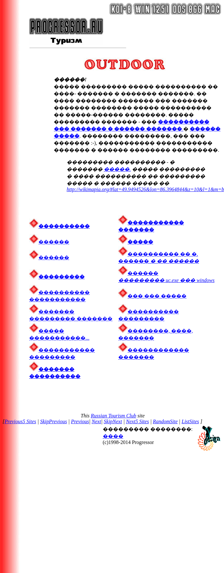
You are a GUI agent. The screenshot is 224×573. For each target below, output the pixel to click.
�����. (117, 169)
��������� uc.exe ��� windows (166, 280)
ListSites (190, 421)
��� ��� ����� (157, 296)
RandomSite (165, 421)
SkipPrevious (53, 421)
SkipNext (113, 421)
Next (96, 421)
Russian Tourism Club (113, 415)
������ (49, 242)
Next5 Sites (137, 421)
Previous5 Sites (20, 421)
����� (135, 242)
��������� (61, 276)
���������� (64, 226)
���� (113, 436)
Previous (80, 421)
